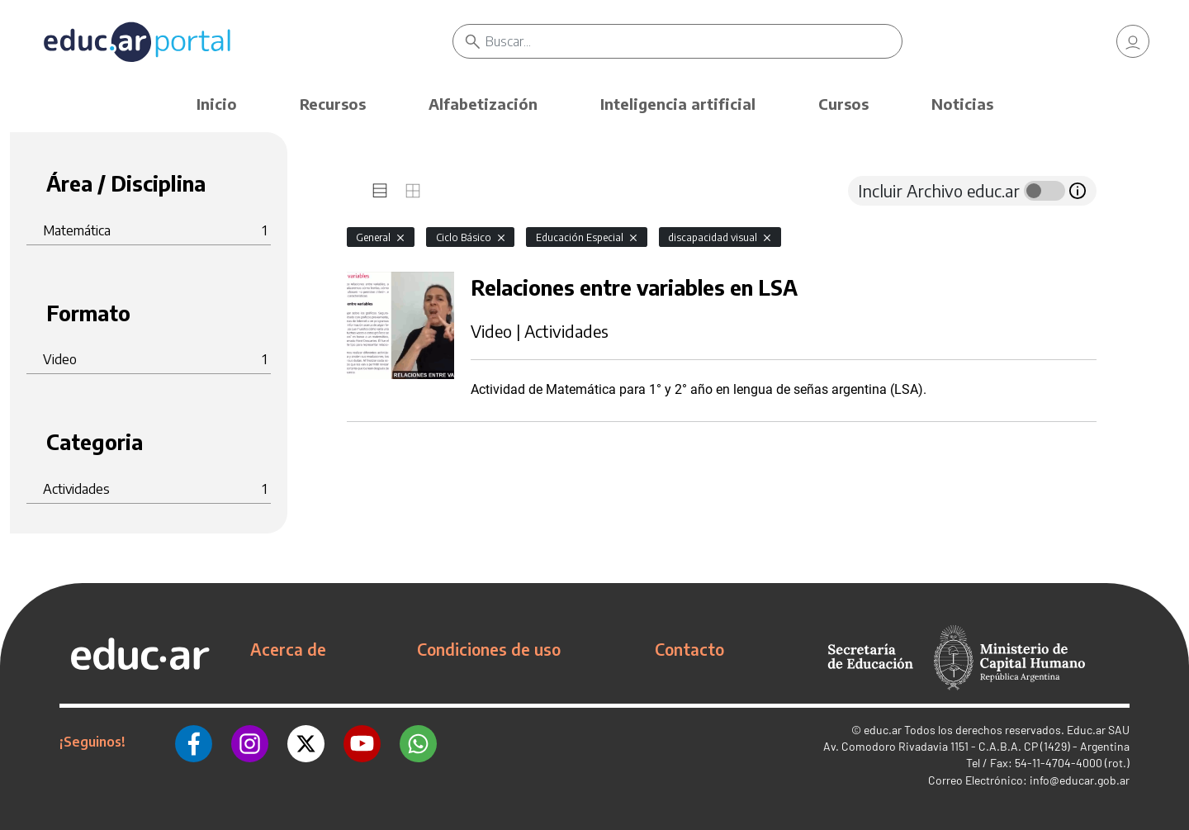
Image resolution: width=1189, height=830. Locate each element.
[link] (1132, 41)
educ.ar (883, 730)
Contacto (689, 649)
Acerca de (288, 649)
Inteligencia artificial (678, 103)
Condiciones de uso (489, 649)
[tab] (379, 191)
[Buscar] (694, 41)
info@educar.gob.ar (1080, 780)
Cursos (843, 103)
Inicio (217, 103)
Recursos (333, 103)
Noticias (962, 103)
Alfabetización (483, 103)
